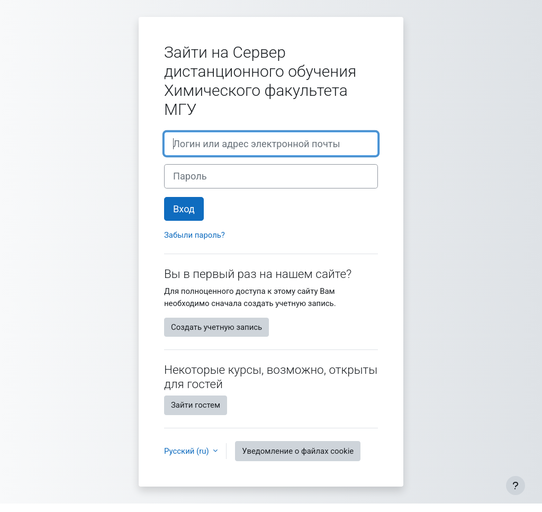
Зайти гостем (195, 405)
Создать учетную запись (216, 327)
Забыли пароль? (194, 235)
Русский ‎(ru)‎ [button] (187, 451)
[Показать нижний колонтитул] (515, 485)
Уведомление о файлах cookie (298, 451)
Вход (184, 208)
